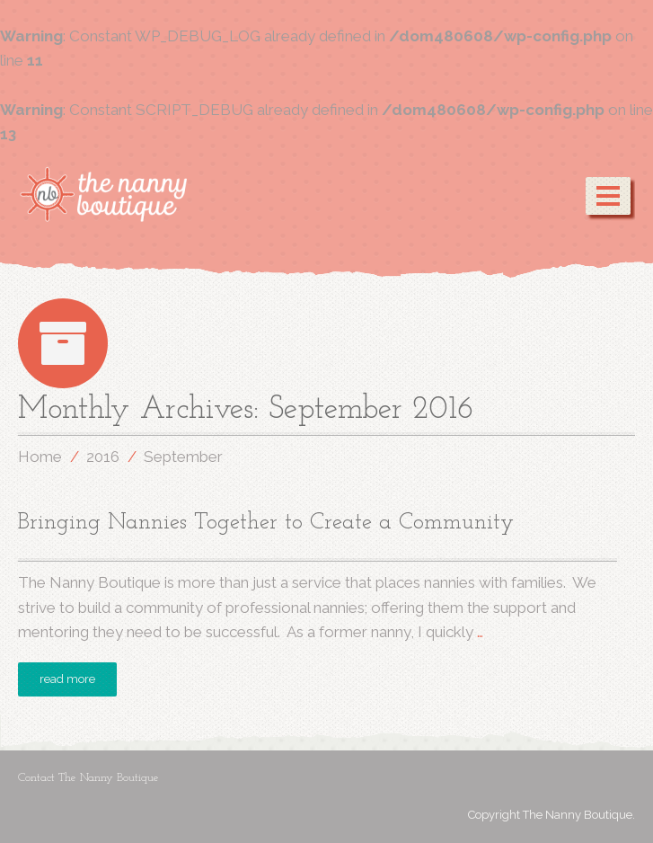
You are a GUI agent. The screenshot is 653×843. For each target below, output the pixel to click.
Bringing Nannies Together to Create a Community (266, 522)
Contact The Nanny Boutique (88, 778)
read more (67, 679)
